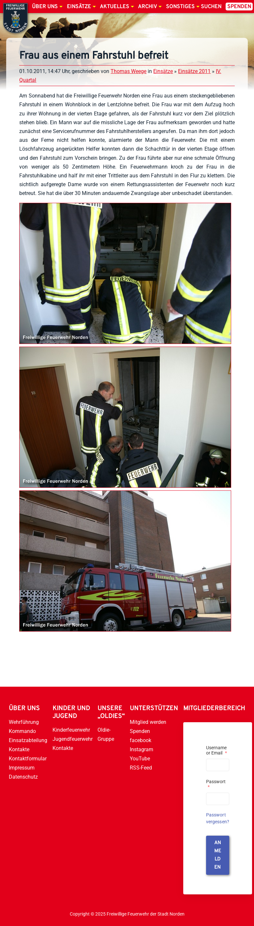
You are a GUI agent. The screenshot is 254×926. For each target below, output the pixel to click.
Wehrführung (24, 722)
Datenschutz (23, 777)
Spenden (239, 7)
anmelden (217, 855)
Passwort (216, 784)
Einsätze (79, 7)
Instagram (141, 749)
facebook (140, 740)
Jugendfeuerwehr (72, 739)
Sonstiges (180, 7)
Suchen (211, 7)
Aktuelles (114, 7)
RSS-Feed (141, 768)
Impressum (22, 768)
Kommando (22, 731)
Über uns (45, 7)
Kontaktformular (28, 758)
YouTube (140, 758)
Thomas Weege (128, 71)
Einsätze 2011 (194, 71)
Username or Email (216, 750)
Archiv (147, 7)
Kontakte (19, 749)
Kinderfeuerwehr (71, 730)
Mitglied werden (148, 722)
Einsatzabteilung (28, 740)
